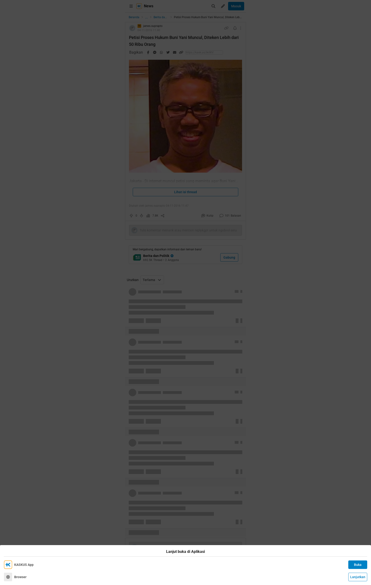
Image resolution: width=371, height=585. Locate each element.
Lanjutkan (357, 577)
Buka (358, 565)
